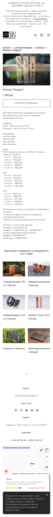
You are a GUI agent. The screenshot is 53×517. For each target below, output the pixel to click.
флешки (40, 47)
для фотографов (23, 47)
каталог (7, 47)
